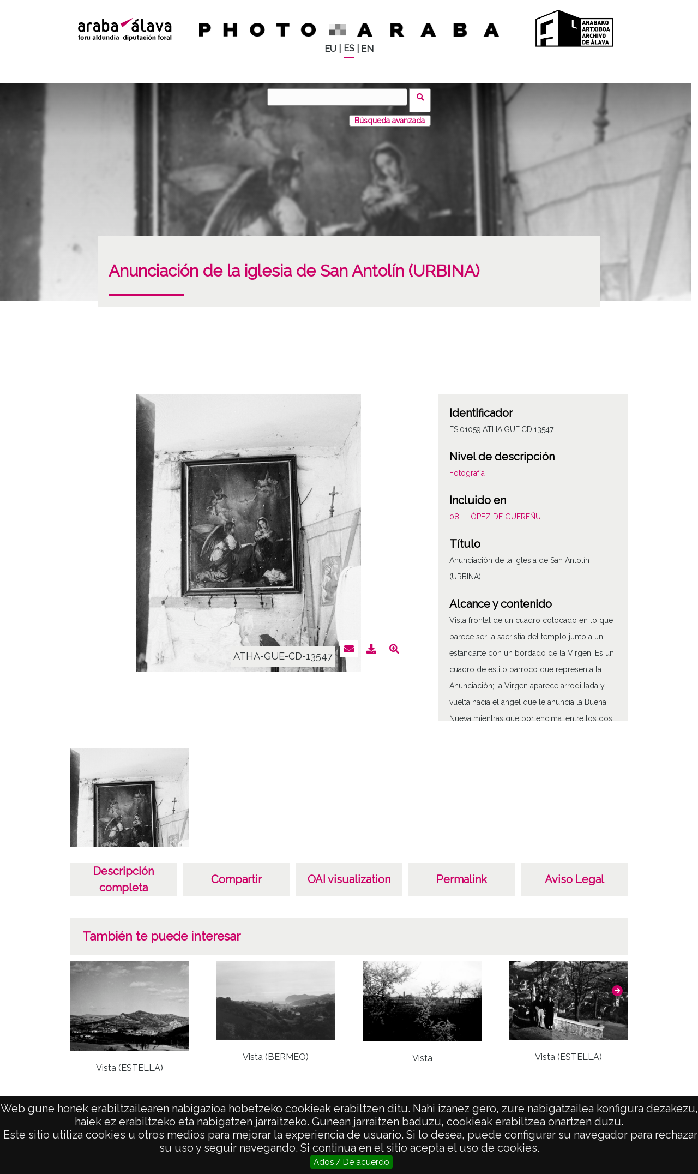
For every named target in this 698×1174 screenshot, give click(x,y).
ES (349, 48)
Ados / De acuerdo (351, 1162)
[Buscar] (340, 97)
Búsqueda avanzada (389, 114)
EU (330, 49)
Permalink (461, 872)
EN (367, 49)
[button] (617, 984)
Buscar (423, 96)
